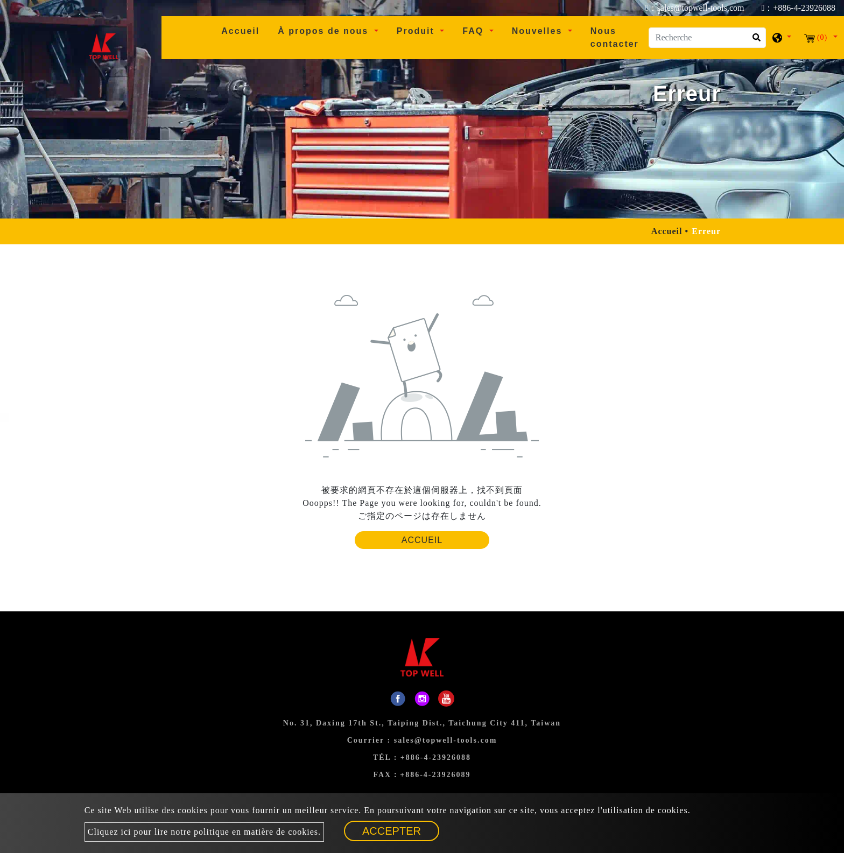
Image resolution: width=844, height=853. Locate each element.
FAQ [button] (474, 31)
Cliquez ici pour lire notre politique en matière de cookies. (204, 831)
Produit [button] (417, 31)
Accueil (244, 30)
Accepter (391, 831)
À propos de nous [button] (324, 31)
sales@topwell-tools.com (445, 740)
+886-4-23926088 (435, 757)
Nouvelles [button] (539, 31)
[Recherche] (707, 37)
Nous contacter (614, 37)
